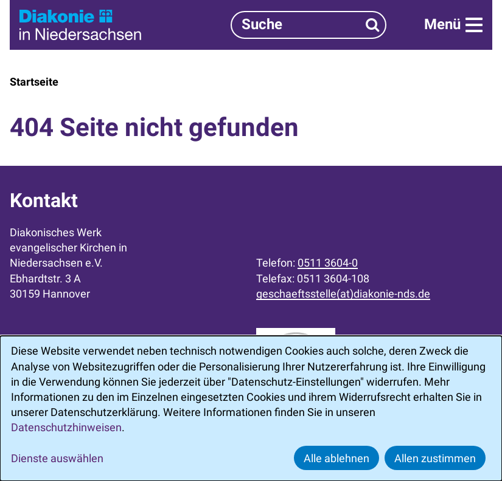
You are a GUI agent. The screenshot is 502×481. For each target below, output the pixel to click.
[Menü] (453, 25)
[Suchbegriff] (308, 24)
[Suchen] (372, 24)
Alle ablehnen (336, 458)
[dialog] (251, 408)
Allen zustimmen (435, 458)
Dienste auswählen (57, 458)
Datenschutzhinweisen (66, 427)
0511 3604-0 (328, 262)
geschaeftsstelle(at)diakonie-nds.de (343, 293)
